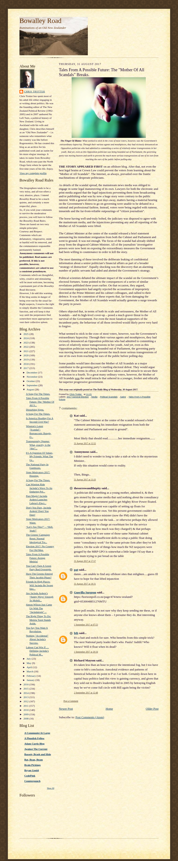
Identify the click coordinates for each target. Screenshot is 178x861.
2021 (26, 351)
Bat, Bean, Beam (33, 759)
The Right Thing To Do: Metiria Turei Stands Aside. (38, 620)
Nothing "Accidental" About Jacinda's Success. (37, 639)
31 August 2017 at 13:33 (85, 479)
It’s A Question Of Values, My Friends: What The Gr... (39, 456)
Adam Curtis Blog (34, 743)
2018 (26, 364)
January (31, 680)
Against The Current (36, 749)
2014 (26, 693)
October (31, 381)
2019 (26, 359)
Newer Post (66, 708)
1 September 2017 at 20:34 (86, 652)
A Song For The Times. (38, 393)
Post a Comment (71, 701)
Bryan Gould (31, 770)
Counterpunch (32, 781)
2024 (26, 338)
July (29, 658)
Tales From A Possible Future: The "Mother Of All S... (40, 402)
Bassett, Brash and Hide (37, 754)
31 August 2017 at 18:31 (85, 584)
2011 (26, 705)
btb (76, 633)
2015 (26, 688)
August (31, 389)
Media (94, 396)
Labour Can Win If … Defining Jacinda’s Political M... (37, 651)
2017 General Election (78, 396)
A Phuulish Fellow (34, 738)
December (32, 372)
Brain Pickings (32, 765)
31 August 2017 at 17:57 (85, 561)
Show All (50, 788)
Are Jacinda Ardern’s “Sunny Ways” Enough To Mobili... (39, 597)
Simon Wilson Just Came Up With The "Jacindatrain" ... (39, 608)
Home (109, 708)
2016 (26, 684)
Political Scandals (109, 396)
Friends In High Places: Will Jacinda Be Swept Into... (39, 585)
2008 (26, 718)
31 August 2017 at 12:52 (85, 443)
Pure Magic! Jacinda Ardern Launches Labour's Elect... (36, 500)
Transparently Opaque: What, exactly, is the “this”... (38, 445)
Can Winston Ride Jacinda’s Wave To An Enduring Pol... (39, 488)
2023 (26, 342)
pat (76, 569)
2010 (26, 710)
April (30, 667)
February (32, 675)
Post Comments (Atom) (90, 717)
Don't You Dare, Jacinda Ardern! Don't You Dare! (38, 511)
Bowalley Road (40, 20)
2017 (26, 368)
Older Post (152, 708)
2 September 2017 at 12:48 (86, 692)
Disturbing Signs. (35, 409)
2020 (26, 355)
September (32, 385)
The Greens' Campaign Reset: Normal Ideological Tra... (38, 538)
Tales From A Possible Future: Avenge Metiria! (37, 558)
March (30, 671)
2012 (26, 701)
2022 (26, 346)
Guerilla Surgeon (85, 592)
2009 (26, 714)
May (29, 663)
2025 (26, 334)
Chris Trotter (34, 91)
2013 (26, 697)
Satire (123, 396)
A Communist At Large (37, 733)
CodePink (29, 775)
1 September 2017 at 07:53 (86, 624)
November (32, 376)
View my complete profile (33, 173)
